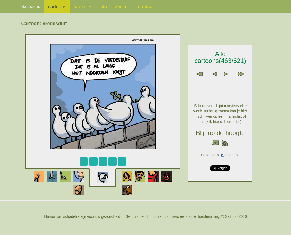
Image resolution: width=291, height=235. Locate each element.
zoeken (122, 6)
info (103, 6)
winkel (82, 6)
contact (146, 6)
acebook (232, 155)
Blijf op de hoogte (220, 132)
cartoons (57, 6)
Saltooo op (211, 155)
